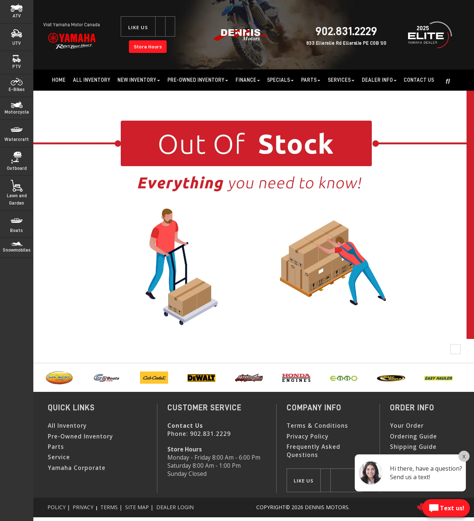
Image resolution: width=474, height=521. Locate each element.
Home (59, 80)
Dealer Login (175, 507)
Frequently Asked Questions (313, 451)
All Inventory (91, 80)
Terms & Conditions (317, 426)
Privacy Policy (307, 436)
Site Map (137, 507)
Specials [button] (280, 80)
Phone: (199, 434)
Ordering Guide (413, 436)
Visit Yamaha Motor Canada (71, 24)
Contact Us (419, 80)
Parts (56, 447)
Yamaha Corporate (77, 468)
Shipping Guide (413, 447)
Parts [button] (310, 80)
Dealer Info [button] (379, 80)
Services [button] (341, 80)
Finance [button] (248, 80)
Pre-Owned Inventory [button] (197, 80)
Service (59, 457)
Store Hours (148, 46)
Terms (109, 507)
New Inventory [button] (138, 80)
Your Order (407, 426)
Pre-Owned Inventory (80, 436)
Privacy (83, 507)
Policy (56, 507)
